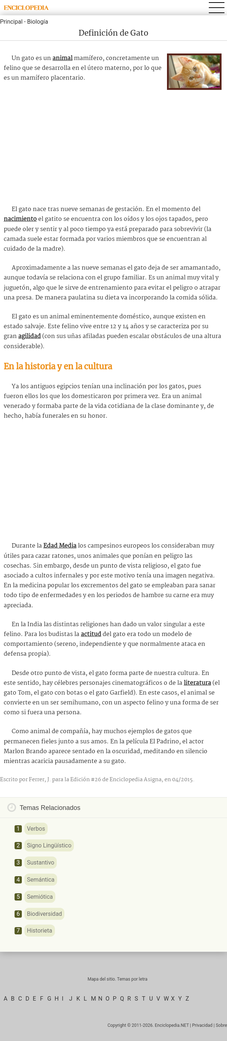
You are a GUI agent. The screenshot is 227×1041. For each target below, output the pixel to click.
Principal (11, 21)
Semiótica (40, 896)
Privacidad (202, 1025)
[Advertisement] (113, 144)
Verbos (36, 828)
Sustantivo (40, 862)
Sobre (221, 1025)
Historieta (39, 930)
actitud (91, 634)
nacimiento (20, 219)
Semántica (41, 879)
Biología (37, 21)
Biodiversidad (44, 913)
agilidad (29, 336)
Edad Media (59, 546)
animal (62, 58)
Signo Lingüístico (49, 845)
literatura (197, 683)
